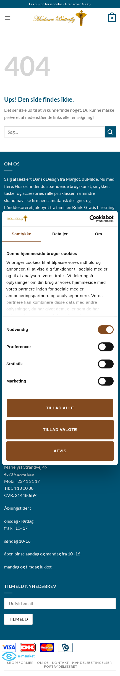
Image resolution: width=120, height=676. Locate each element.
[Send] (110, 131)
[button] (7, 18)
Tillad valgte (60, 429)
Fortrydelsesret (60, 666)
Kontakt (60, 662)
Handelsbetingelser (92, 662)
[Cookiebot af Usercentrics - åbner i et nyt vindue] (89, 218)
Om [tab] (98, 233)
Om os (43, 662)
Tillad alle (60, 407)
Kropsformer (20, 662)
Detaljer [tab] (60, 233)
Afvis (60, 450)
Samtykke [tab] (21, 233)
